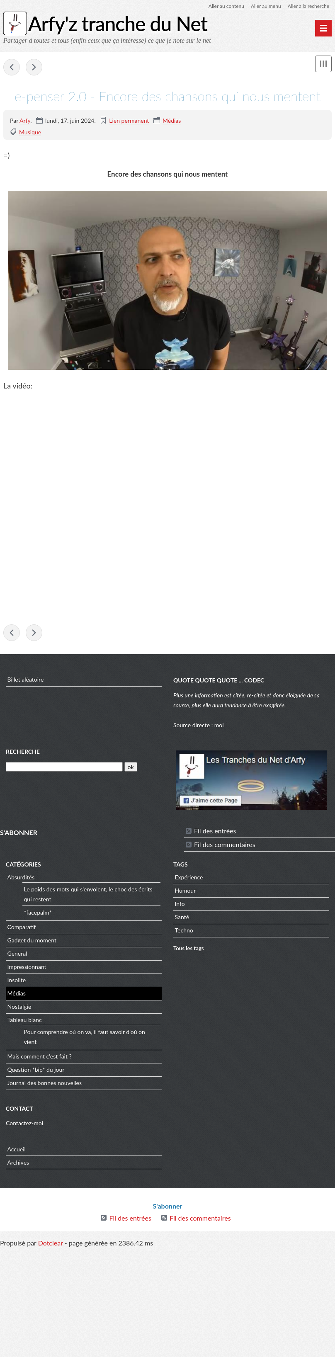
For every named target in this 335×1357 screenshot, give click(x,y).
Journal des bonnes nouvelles (44, 1082)
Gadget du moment (31, 940)
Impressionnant (26, 966)
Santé (182, 916)
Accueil (16, 1149)
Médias (172, 120)
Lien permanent (129, 120)
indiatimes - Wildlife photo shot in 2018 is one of (34, 67)
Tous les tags (188, 948)
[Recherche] (64, 767)
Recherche (23, 751)
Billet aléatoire (25, 679)
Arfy (24, 120)
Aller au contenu (226, 6)
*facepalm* (38, 912)
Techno (184, 930)
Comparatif (21, 926)
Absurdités (21, 877)
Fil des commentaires (224, 844)
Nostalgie (19, 1006)
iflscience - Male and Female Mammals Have (11, 67)
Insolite (16, 979)
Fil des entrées (215, 831)
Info (180, 903)
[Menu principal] (323, 28)
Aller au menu (266, 6)
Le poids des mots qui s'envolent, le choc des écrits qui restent (88, 894)
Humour (185, 890)
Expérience (189, 877)
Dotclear (50, 1243)
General (17, 953)
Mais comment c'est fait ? (39, 1056)
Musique (30, 132)
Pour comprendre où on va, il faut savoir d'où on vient (84, 1036)
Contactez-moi (24, 1122)
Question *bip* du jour (36, 1069)
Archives (18, 1162)
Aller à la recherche (308, 6)
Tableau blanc (24, 1019)
